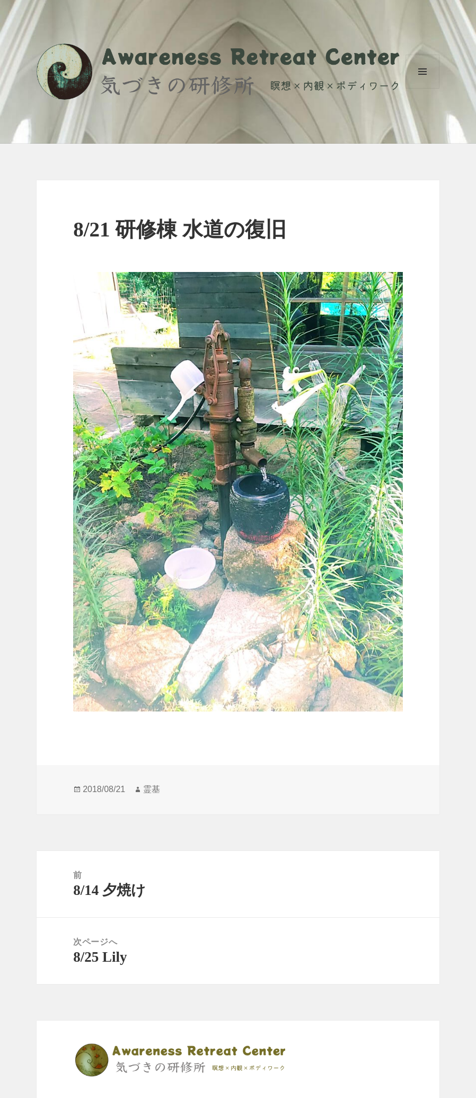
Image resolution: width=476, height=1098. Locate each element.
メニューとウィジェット (422, 72)
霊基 (151, 789)
